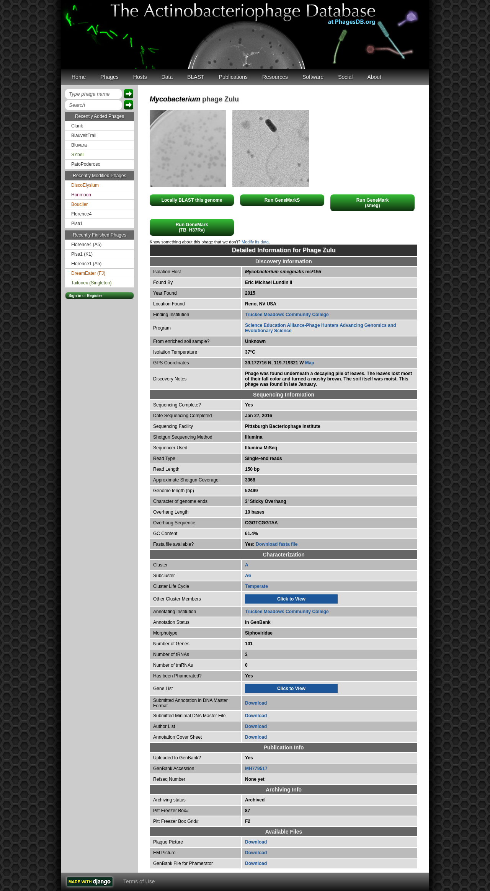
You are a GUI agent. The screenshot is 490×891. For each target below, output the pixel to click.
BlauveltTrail (83, 135)
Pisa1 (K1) (82, 254)
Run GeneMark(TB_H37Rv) (192, 227)
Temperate (256, 586)
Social (345, 77)
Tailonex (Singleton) (91, 283)
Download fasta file (276, 544)
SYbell (78, 154)
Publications (233, 77)
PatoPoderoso (85, 164)
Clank (77, 126)
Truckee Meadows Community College (287, 314)
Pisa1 (77, 223)
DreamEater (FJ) (88, 273)
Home (79, 77)
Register (94, 296)
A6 (248, 575)
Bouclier (79, 204)
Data (167, 77)
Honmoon (81, 194)
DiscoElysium (85, 185)
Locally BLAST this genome (192, 200)
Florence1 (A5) (86, 263)
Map (309, 363)
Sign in (75, 296)
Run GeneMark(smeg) (372, 202)
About (374, 77)
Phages (109, 77)
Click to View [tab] (291, 599)
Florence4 (81, 214)
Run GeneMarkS (282, 200)
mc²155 (283, 271)
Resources (275, 77)
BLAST (195, 77)
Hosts (140, 77)
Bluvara (79, 145)
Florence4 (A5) (86, 244)
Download (256, 703)
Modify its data (255, 242)
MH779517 (256, 768)
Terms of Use (139, 881)
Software (312, 77)
